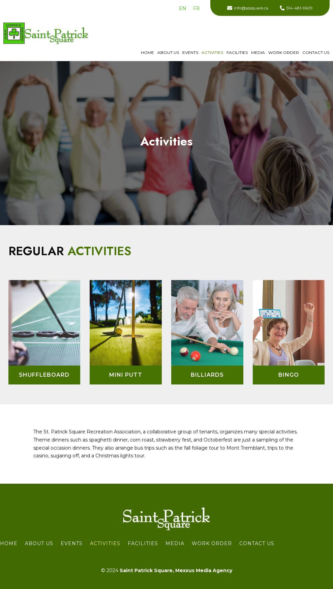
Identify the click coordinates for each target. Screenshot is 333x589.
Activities (212, 52)
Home (147, 52)
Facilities (237, 52)
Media (258, 52)
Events (190, 52)
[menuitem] (183, 8)
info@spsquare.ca (251, 7)
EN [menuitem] (182, 8)
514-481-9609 (299, 7)
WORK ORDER (283, 52)
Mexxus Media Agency (203, 570)
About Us (168, 52)
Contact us (315, 52)
